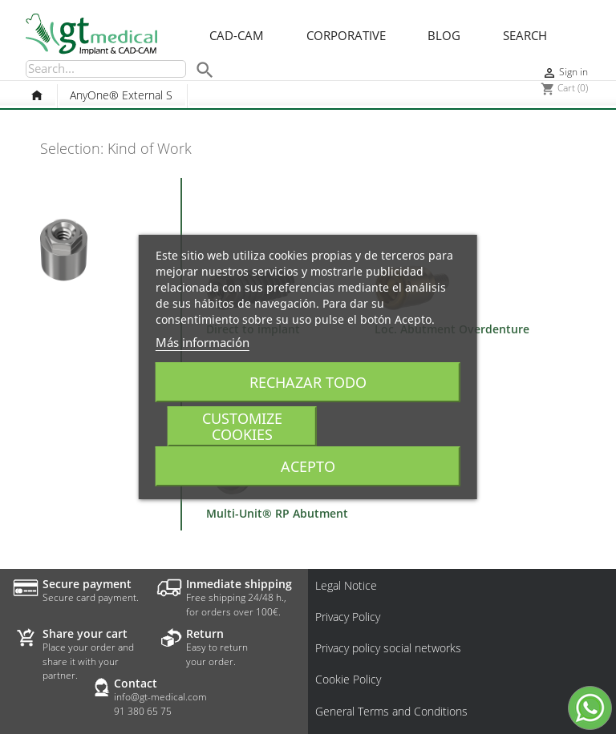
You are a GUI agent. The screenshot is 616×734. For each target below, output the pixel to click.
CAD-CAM (236, 36)
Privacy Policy (347, 617)
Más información (202, 342)
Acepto (308, 466)
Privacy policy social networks (388, 648)
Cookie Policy (348, 679)
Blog (444, 36)
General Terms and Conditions (391, 711)
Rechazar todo (308, 382)
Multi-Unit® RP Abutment (277, 513)
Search (525, 36)
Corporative (346, 36)
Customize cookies (242, 426)
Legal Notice (346, 586)
